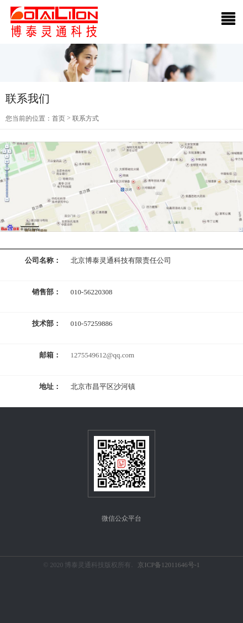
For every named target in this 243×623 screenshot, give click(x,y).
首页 (58, 118)
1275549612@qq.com (103, 355)
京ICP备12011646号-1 (168, 565)
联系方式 (85, 118)
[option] (121, 63)
